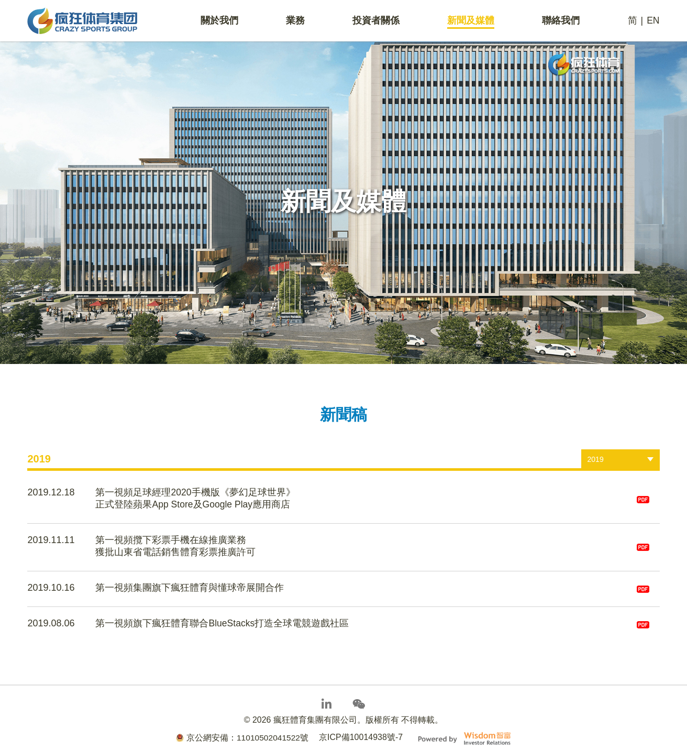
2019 (596, 459)
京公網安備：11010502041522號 (242, 729)
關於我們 (219, 21)
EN (652, 21)
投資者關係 (376, 21)
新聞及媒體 (470, 21)
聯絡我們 (561, 21)
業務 (295, 21)
